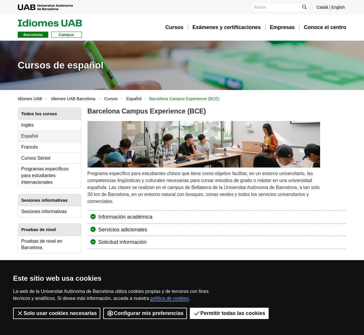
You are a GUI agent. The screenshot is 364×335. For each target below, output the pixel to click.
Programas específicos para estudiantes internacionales (45, 175)
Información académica (124, 217)
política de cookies (169, 298)
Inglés (27, 125)
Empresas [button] (282, 27)
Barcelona (33, 35)
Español (134, 98)
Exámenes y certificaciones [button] (226, 27)
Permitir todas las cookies (229, 313)
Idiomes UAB (30, 98)
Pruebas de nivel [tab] (38, 229)
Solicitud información (122, 242)
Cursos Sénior (36, 158)
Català (322, 7)
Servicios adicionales (122, 230)
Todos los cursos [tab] (39, 113)
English (338, 7)
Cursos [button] (174, 27)
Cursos (111, 98)
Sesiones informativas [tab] (44, 200)
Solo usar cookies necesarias (57, 313)
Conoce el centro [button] (325, 27)
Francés (29, 147)
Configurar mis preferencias (145, 313)
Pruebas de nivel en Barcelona (41, 244)
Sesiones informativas (44, 211)
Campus (66, 35)
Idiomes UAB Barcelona (73, 98)
